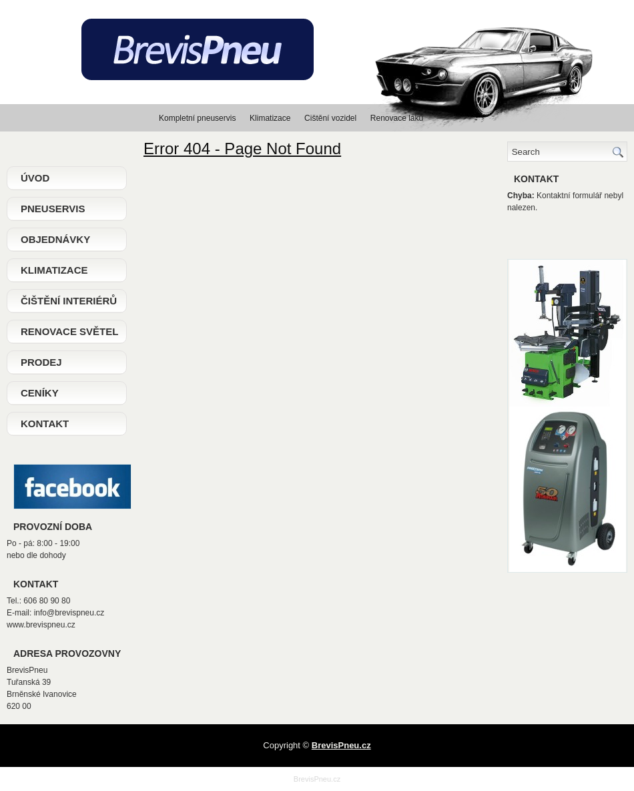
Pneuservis (53, 208)
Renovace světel (69, 331)
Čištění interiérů (69, 300)
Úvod (35, 178)
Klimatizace (54, 270)
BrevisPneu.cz (317, 779)
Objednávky (55, 239)
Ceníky (40, 393)
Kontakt (45, 423)
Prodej (41, 362)
